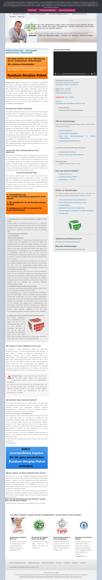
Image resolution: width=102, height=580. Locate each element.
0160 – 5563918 (69, 97)
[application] (75, 63)
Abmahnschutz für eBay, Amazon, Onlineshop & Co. (73, 200)
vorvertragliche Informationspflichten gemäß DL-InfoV (70, 103)
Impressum (21, 16)
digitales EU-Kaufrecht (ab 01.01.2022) (69, 163)
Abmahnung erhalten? (19, 14)
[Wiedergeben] (56, 74)
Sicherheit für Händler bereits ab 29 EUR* (40, 538)
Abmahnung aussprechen (79, 14)
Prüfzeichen (66, 563)
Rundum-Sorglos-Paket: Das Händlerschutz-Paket (72, 202)
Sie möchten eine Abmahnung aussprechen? (67, 242)
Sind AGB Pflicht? (64, 213)
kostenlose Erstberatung (65, 130)
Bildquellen (75, 563)
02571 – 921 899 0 (66, 89)
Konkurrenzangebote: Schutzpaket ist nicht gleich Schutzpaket (76, 210)
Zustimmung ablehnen (48, 10)
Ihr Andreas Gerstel (11, 443)
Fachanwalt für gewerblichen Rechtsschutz (67, 82)
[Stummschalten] (92, 74)
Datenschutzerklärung (48, 563)
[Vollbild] (94, 74)
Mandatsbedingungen (34, 563)
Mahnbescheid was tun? (65, 174)
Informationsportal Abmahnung (67, 152)
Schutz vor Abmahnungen (37, 14)
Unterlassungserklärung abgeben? (68, 133)
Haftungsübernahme (64, 205)
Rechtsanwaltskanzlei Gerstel (18, 563)
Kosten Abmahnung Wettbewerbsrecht (69, 141)
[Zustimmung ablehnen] (100, 6)
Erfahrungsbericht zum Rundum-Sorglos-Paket (71, 208)
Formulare (58, 563)
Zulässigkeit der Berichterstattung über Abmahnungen (70, 249)
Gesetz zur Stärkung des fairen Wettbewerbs (71, 154)
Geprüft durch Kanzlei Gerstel (83, 538)
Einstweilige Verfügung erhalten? (58, 14)
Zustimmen (32, 10)
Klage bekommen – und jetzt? (67, 179)
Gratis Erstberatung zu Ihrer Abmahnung (61, 538)
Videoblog (13, 16)
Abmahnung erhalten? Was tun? (18, 538)
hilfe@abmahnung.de (66, 93)
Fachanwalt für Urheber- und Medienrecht (66, 84)
